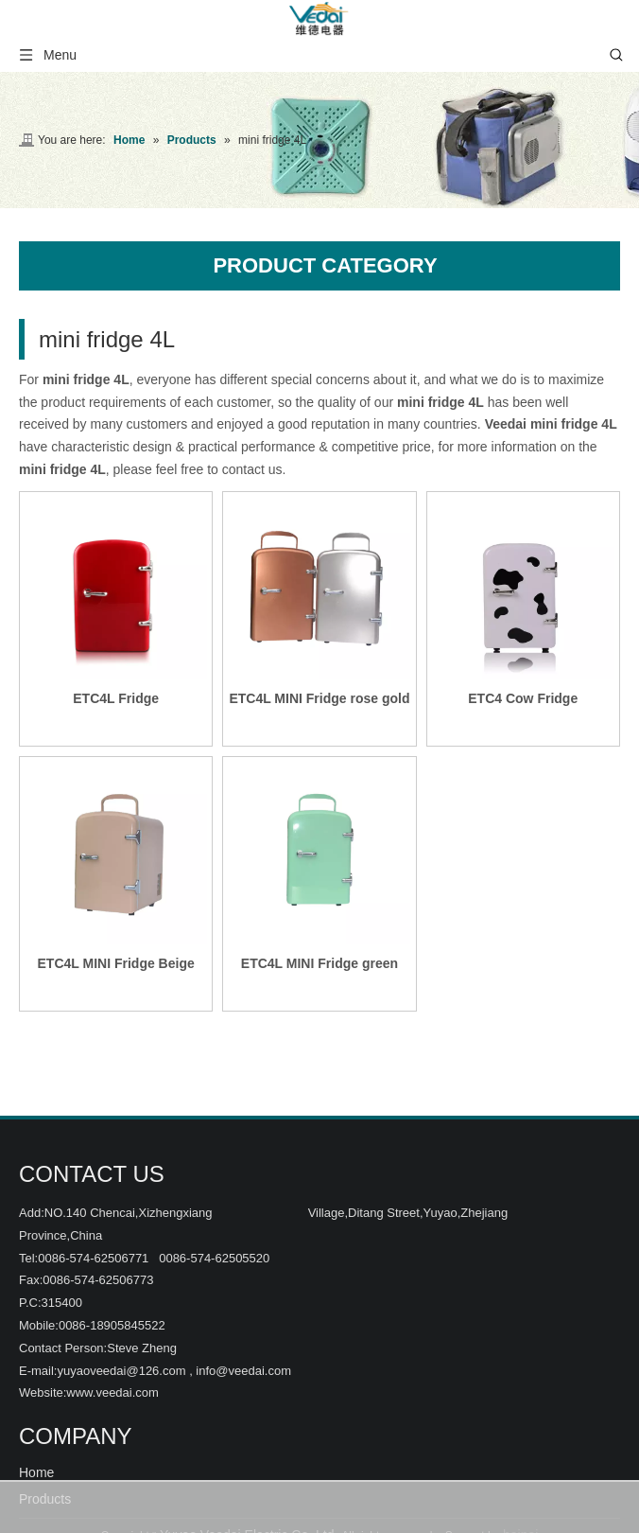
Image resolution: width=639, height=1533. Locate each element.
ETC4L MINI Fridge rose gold (319, 698)
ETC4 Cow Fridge (523, 698)
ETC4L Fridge (116, 698)
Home (36, 1472)
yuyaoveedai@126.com (121, 1371)
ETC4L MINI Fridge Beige (116, 963)
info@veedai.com (243, 1371)
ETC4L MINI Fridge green (319, 963)
